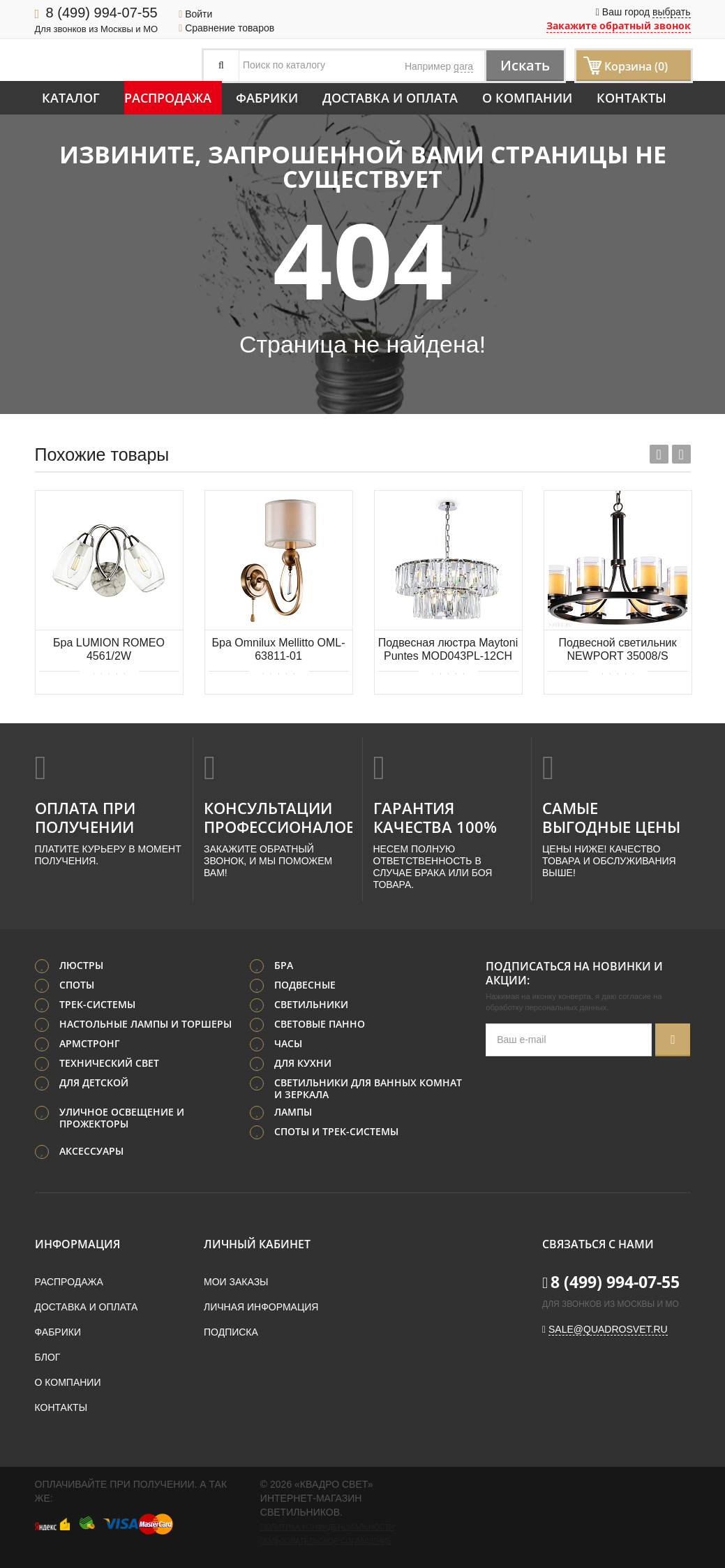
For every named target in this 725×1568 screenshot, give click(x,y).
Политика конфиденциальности (327, 1527)
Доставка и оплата (390, 97)
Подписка (231, 1332)
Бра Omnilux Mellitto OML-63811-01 (278, 649)
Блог (48, 1357)
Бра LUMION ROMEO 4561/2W (109, 649)
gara (463, 66)
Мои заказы (236, 1281)
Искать (525, 65)
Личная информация (261, 1306)
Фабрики (267, 97)
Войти (195, 14)
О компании (527, 97)
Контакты (631, 97)
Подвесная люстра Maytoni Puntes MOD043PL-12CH (448, 649)
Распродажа (167, 97)
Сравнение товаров (226, 28)
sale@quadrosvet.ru (608, 1329)
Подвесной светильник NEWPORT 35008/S (617, 649)
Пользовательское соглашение (325, 1541)
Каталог (71, 97)
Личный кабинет (257, 1244)
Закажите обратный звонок (618, 25)
